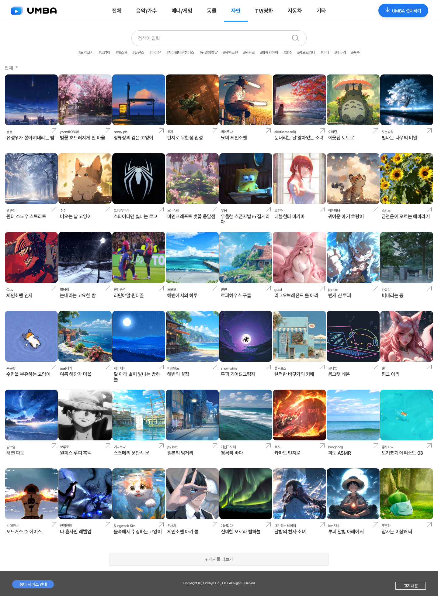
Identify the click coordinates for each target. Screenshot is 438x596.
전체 (116, 10)
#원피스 (248, 52)
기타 (321, 10)
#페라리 (333, 52)
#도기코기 (94, 52)
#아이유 (159, 52)
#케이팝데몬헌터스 (183, 52)
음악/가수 (146, 10)
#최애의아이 (267, 52)
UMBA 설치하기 (403, 10)
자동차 (295, 10)
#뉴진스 (143, 52)
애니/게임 (182, 10)
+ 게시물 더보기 (219, 558)
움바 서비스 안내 (33, 583)
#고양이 (111, 52)
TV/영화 (264, 10)
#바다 (319, 52)
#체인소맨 (230, 52)
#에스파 (127, 52)
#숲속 (347, 52)
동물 (211, 10)
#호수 (284, 52)
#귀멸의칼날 (209, 52)
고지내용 (411, 585)
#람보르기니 (301, 52)
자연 (236, 10)
